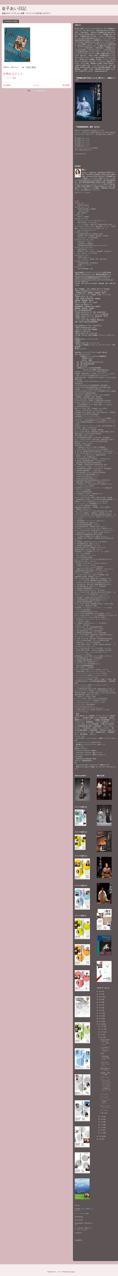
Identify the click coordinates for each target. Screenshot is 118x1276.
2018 (100, 1002)
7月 (102, 1116)
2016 (100, 1008)
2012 (100, 1018)
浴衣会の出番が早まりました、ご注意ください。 (105, 1042)
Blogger (72, 1272)
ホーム (36, 85)
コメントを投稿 (11, 78)
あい (85, 170)
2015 (100, 1010)
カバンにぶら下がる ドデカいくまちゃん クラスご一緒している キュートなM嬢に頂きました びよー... (105, 1085)
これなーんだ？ (105, 1077)
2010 (100, 1024)
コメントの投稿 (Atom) (38, 90)
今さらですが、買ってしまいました (105, 1064)
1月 (102, 1133)
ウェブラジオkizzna (82, 712)
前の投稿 (66, 85)
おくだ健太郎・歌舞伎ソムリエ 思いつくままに (84, 1229)
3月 (102, 1127)
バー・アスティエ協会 (82, 1213)
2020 (100, 997)
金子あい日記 (14, 8)
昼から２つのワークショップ (105, 1106)
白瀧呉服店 (78, 1233)
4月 (102, 1124)
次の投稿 (6, 85)
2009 (100, 1136)
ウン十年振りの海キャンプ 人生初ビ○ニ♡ (105, 1049)
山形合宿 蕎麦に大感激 (105, 1073)
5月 (102, 1122)
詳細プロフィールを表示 (82, 192)
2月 (102, 1130)
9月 (102, 1034)
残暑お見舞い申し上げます (105, 1069)
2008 (100, 1139)
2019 (100, 999)
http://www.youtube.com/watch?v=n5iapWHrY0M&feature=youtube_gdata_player (89, 707)
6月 (102, 1119)
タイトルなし (104, 1094)
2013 (100, 1016)
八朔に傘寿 (103, 1113)
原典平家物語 (79, 1217)
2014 (100, 1013)
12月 (102, 1026)
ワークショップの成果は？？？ (105, 1101)
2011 (100, 1021)
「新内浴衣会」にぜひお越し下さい (105, 1057)
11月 (102, 1029)
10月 (102, 1032)
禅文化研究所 (79, 1220)
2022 (100, 991)
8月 (102, 1037)
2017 (100, 1005)
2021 (100, 994)
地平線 (102, 1053)
